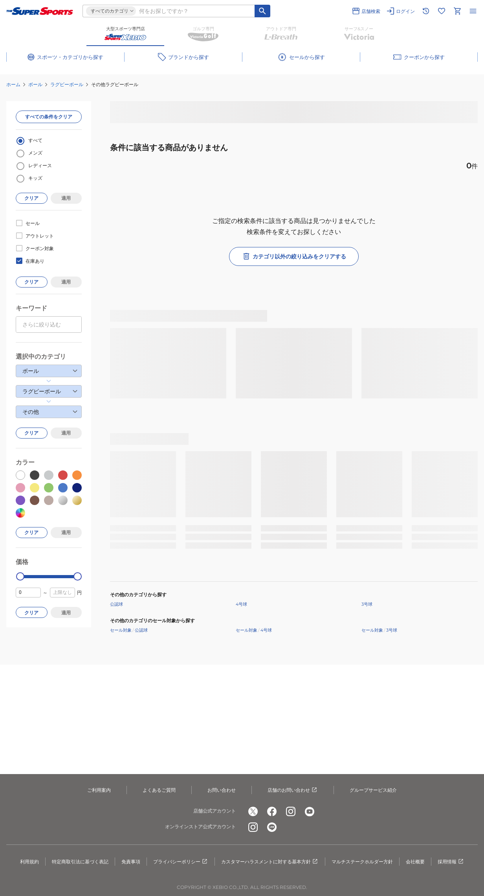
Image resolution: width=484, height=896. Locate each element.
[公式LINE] (272, 827)
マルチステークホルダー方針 (362, 862)
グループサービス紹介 (373, 790)
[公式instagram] (290, 811)
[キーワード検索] (262, 11)
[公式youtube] (309, 811)
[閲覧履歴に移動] (426, 11)
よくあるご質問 (159, 790)
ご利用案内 (99, 790)
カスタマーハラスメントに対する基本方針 (270, 862)
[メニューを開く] (473, 11)
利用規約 (29, 862)
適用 (66, 198)
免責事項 (130, 862)
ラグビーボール (66, 84)
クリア (31, 198)
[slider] (20, 576)
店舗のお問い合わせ (293, 790)
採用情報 (451, 862)
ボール (35, 84)
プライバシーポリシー (180, 862)
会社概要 (415, 862)
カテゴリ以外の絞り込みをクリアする (294, 256)
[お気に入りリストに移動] (441, 11)
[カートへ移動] (457, 11)
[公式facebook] (272, 811)
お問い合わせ (221, 790)
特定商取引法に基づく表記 (80, 862)
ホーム (13, 84)
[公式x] (253, 811)
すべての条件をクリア (48, 117)
